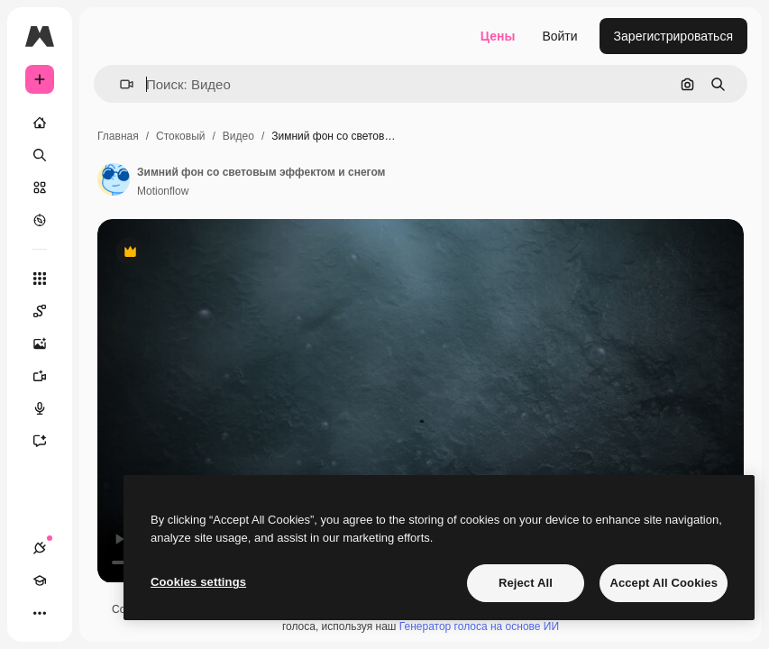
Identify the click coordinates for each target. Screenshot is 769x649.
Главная (118, 136)
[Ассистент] (48, 440)
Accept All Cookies (663, 583)
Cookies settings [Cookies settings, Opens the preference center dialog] (198, 582)
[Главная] (39, 122)
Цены (498, 36)
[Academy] (39, 580)
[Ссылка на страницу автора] (113, 179)
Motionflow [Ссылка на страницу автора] (162, 191)
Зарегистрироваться (673, 36)
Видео (238, 136)
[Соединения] (39, 548)
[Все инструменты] (39, 278)
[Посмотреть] (39, 220)
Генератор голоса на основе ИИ (479, 626)
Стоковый (180, 136)
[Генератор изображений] (48, 343)
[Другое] (39, 613)
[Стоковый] (39, 187)
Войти (559, 36)
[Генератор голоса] (48, 408)
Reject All (526, 583)
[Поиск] (39, 155)
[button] (119, 84)
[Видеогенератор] (48, 375)
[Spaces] (48, 311)
